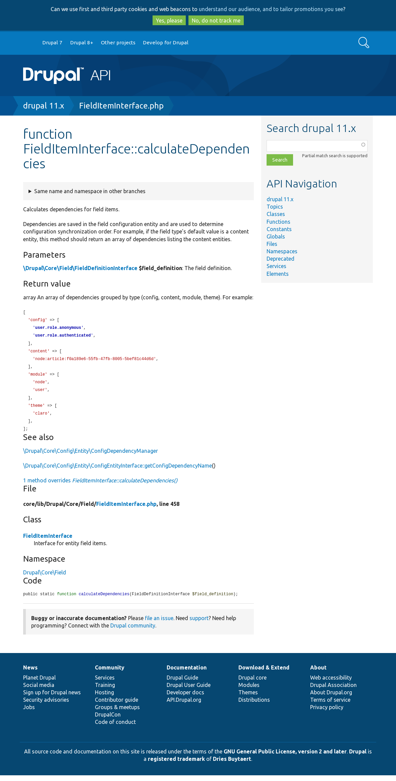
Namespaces (282, 251)
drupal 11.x (43, 105)
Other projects (118, 42)
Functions (278, 222)
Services (276, 266)
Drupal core (252, 683)
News (30, 673)
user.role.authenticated (63, 337)
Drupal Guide (182, 683)
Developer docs (185, 698)
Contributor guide (116, 705)
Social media (38, 691)
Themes (248, 698)
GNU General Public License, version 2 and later (285, 757)
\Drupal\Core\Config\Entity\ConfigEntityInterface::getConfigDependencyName (117, 471)
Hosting (104, 698)
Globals (276, 236)
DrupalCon (108, 720)
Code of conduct (115, 728)
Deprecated (280, 259)
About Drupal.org (331, 698)
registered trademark (176, 765)
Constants (279, 229)
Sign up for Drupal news (52, 698)
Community (109, 673)
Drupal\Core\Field (44, 578)
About (318, 673)
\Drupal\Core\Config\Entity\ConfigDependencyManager (90, 456)
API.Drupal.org (184, 705)
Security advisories (46, 705)
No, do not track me (216, 20)
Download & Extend (263, 673)
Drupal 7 (52, 42)
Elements (278, 274)
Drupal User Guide (189, 691)
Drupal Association (333, 691)
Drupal (357, 757)
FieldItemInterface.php (121, 105)
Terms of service (330, 705)
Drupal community (132, 631)
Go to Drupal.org (29, 43)
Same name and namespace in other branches (90, 191)
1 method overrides (100, 486)
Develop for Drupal (165, 42)
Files (272, 244)
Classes (276, 214)
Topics (275, 207)
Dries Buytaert (232, 765)
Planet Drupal (39, 683)
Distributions (254, 705)
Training (105, 691)
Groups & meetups (117, 713)
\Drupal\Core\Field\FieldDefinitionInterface (80, 268)
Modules (249, 691)
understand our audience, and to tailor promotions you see (271, 9)
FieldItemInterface (47, 541)
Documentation (187, 673)
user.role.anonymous (58, 329)
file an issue (159, 624)
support (199, 624)
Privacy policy (326, 713)
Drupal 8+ (81, 42)
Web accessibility (331, 683)
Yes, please (169, 20)
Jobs (29, 713)
